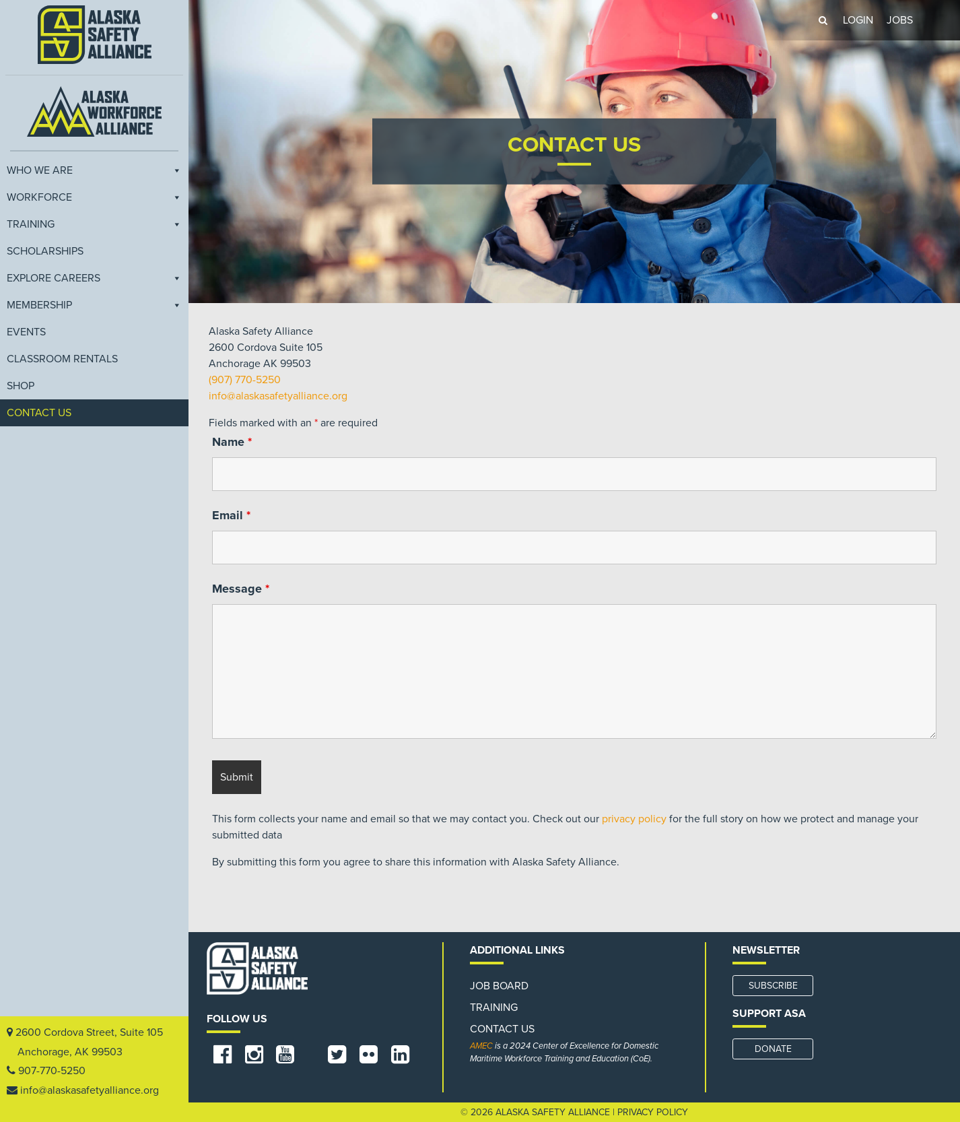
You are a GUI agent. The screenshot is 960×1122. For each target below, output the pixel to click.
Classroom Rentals (62, 359)
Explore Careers (94, 278)
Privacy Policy (652, 1112)
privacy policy (634, 819)
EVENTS (26, 332)
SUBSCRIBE (773, 985)
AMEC (481, 1046)
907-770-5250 (51, 1071)
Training (94, 224)
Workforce (94, 197)
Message (240, 588)
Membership (94, 305)
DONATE (773, 1049)
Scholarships (45, 251)
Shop (20, 386)
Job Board (499, 986)
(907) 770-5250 (245, 380)
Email (231, 515)
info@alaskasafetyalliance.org (89, 1090)
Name (232, 442)
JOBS (900, 20)
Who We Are (94, 170)
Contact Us (39, 413)
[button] (822, 20)
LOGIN (858, 20)
